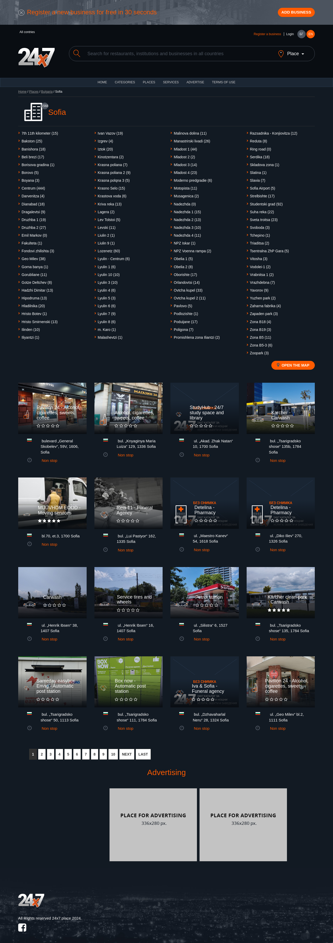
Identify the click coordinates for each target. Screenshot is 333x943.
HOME (102, 81)
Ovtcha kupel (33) (188, 289)
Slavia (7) (257, 179)
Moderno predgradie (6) (193, 179)
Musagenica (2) (186, 194)
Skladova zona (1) (264, 163)
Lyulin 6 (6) (107, 304)
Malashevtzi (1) (110, 336)
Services (170, 81)
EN (311, 37)
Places (149, 81)
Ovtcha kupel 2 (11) (190, 296)
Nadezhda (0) (185, 202)
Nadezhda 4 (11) (187, 234)
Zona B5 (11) (260, 336)
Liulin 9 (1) (106, 242)
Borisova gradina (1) (38, 163)
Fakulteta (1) (32, 242)
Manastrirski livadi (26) (192, 139)
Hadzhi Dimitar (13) (37, 289)
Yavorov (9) (259, 289)
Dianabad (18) (33, 202)
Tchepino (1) (260, 234)
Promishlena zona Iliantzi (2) (197, 336)
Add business (291, 13)
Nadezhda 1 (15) (187, 210)
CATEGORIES (125, 81)
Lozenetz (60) (109, 249)
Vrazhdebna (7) (262, 281)
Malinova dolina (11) (190, 132)
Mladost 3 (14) (185, 163)
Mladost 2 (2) (184, 155)
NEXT (127, 752)
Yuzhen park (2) (263, 296)
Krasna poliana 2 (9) (114, 171)
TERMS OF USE (223, 81)
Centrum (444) (33, 187)
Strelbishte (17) (262, 194)
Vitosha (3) (258, 257)
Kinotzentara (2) (111, 155)
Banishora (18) (34, 147)
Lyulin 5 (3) (107, 296)
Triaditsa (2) (259, 242)
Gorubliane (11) (34, 273)
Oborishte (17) (185, 273)
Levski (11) (107, 226)
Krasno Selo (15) (111, 187)
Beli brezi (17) (33, 155)
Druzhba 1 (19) (34, 218)
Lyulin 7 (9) (107, 312)
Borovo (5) (30, 171)
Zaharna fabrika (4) (265, 304)
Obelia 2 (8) (183, 265)
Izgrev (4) (105, 139)
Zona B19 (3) (260, 328)
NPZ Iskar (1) (184, 242)
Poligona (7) (184, 328)
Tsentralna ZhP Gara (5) (269, 249)
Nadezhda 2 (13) (187, 218)
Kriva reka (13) (110, 202)
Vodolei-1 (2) (260, 265)
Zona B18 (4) (260, 320)
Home (22, 90)
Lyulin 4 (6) (107, 289)
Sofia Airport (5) (262, 187)
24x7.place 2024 (66, 916)
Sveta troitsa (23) (264, 218)
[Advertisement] (63, 823)
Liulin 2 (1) (106, 234)
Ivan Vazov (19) (110, 132)
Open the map (293, 363)
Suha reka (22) (262, 210)
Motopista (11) (185, 187)
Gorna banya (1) (35, 265)
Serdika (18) (260, 155)
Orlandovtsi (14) (187, 281)
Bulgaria (47, 90)
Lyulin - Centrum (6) (114, 257)
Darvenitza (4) (33, 194)
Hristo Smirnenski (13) (39, 320)
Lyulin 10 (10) (109, 273)
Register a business (267, 37)
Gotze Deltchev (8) (37, 281)
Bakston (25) (32, 139)
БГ (301, 37)
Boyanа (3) (30, 179)
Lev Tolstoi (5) (109, 218)
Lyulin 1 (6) (107, 265)
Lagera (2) (106, 210)
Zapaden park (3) (264, 312)
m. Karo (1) (107, 328)
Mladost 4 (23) (185, 171)
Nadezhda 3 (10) (187, 226)
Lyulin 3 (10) (108, 281)
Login (290, 37)
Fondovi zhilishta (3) (38, 249)
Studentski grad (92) (266, 202)
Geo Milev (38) (34, 257)
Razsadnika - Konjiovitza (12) (273, 132)
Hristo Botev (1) (34, 312)
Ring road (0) (260, 147)
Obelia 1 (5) (183, 257)
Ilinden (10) (31, 328)
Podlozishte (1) (186, 312)
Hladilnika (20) (33, 304)
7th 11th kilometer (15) (40, 132)
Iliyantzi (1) (30, 336)
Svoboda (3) (260, 226)
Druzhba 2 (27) (34, 226)
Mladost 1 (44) (185, 147)
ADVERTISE (195, 81)
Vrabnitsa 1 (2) (262, 273)
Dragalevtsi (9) (33, 210)
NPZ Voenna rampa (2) (192, 249)
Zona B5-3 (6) (261, 344)
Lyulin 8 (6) (107, 320)
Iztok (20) (105, 147)
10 (113, 752)
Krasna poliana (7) (112, 163)
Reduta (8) (258, 139)
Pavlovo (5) (183, 304)
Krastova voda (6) (112, 194)
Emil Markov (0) (34, 234)
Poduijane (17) (185, 320)
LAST (143, 752)
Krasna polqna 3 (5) (114, 179)
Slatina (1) (258, 171)
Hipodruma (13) (34, 296)
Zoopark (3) (259, 351)
